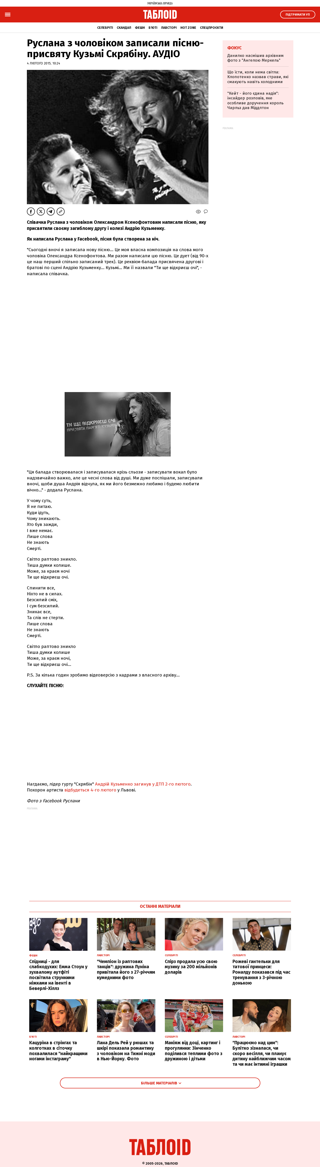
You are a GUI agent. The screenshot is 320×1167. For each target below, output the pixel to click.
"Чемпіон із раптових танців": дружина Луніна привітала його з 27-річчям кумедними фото (126, 969)
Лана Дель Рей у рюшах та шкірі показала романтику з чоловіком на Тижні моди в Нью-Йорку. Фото (126, 1050)
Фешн (140, 28)
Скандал (124, 28)
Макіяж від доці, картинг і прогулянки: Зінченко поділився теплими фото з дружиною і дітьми (193, 1050)
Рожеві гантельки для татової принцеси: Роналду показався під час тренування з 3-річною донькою (261, 972)
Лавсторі (169, 28)
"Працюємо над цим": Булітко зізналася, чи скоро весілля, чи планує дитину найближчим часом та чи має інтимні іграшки (262, 1053)
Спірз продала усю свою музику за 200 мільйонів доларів (191, 967)
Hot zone (188, 28)
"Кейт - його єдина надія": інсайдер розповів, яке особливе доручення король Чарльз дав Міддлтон (255, 100)
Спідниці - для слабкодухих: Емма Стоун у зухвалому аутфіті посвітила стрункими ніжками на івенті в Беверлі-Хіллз (58, 975)
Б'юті (153, 28)
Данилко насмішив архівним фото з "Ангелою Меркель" (255, 58)
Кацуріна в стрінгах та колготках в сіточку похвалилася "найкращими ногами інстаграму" (58, 1050)
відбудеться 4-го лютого (90, 790)
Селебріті (105, 28)
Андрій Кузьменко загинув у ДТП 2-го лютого (143, 784)
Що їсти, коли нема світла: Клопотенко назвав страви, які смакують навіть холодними (257, 77)
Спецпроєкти (211, 28)
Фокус (234, 48)
